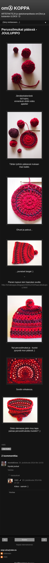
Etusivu (24, 540)
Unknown (7, 553)
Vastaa (10, 470)
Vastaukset (15, 475)
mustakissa (13, 463)
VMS (16, 480)
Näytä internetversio (24, 545)
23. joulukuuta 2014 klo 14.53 (31, 463)
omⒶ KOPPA (15, 8)
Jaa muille (6, 449)
